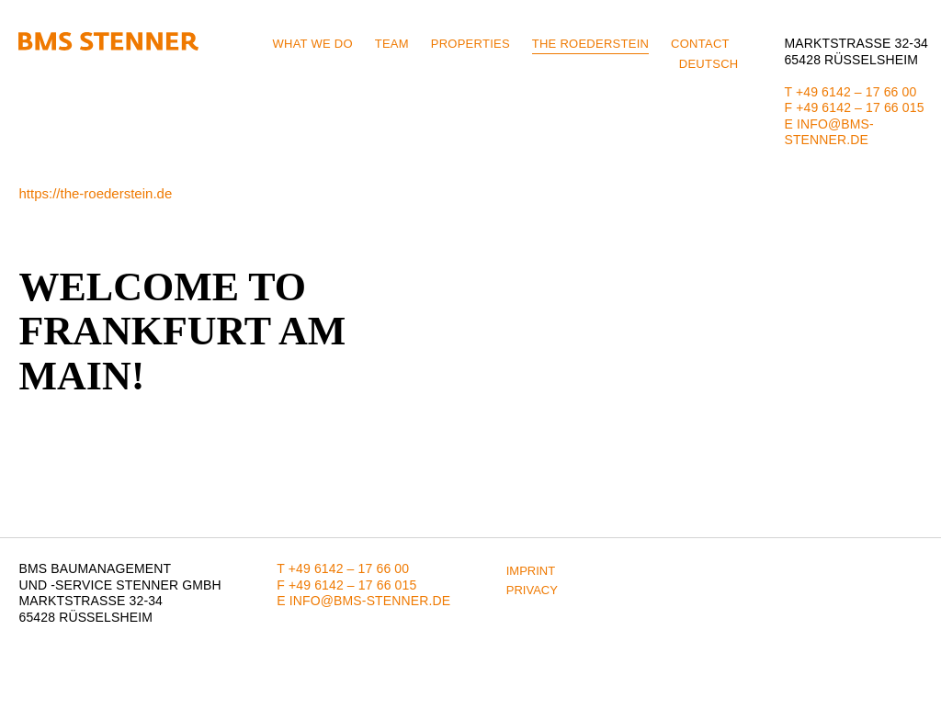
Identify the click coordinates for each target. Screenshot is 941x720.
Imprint (530, 571)
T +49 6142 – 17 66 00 (850, 91)
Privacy (532, 590)
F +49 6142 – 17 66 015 (854, 107)
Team (392, 44)
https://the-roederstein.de (95, 193)
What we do (312, 44)
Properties (470, 44)
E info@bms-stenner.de (828, 132)
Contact (700, 44)
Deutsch (709, 64)
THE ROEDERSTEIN (590, 44)
